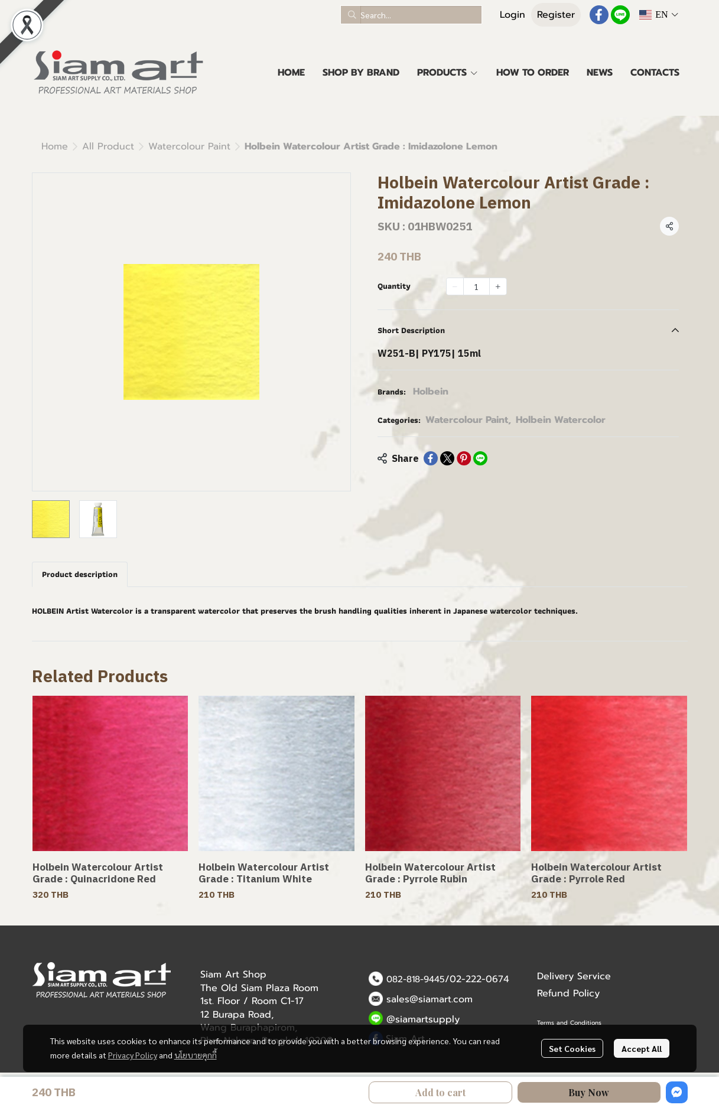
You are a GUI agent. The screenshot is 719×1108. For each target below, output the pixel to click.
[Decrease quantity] (455, 286)
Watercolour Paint (189, 146)
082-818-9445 (415, 979)
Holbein (430, 391)
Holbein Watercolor (561, 420)
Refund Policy (568, 993)
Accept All (642, 1048)
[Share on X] (447, 458)
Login (512, 15)
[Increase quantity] (498, 286)
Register (556, 15)
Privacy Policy (132, 1055)
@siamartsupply (423, 1019)
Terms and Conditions (569, 1022)
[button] (411, 14)
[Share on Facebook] (431, 458)
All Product (108, 146)
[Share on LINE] (480, 458)
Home (54, 146)
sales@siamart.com (429, 999)
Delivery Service (574, 976)
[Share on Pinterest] (464, 458)
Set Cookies (572, 1048)
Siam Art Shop (233, 974)
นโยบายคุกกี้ (195, 1055)
